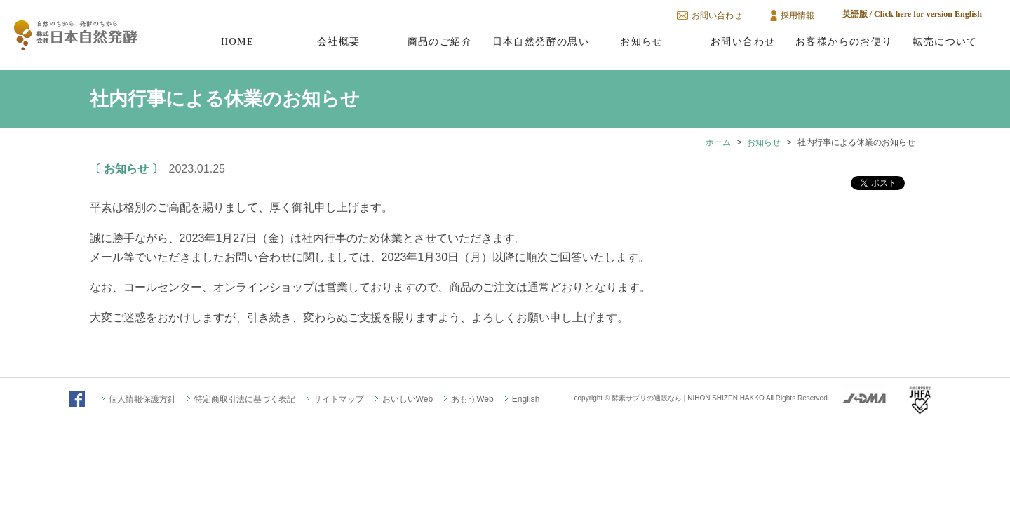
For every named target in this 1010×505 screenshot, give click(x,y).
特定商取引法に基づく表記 (244, 399)
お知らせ (642, 41)
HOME (237, 41)
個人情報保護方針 (142, 399)
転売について (945, 41)
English (526, 399)
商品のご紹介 (440, 41)
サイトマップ (339, 399)
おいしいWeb (407, 399)
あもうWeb (472, 399)
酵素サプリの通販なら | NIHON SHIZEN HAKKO (688, 398)
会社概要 (339, 41)
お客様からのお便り (844, 41)
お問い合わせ (717, 15)
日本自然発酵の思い (541, 41)
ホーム (718, 142)
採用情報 (797, 15)
